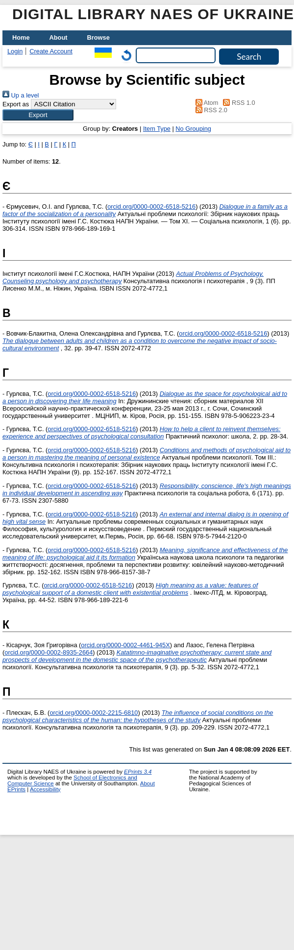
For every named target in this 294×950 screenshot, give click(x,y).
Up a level (20, 95)
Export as (15, 104)
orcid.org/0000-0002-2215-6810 (93, 712)
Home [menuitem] (21, 37)
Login (15, 51)
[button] (38, 115)
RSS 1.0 (237, 102)
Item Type (157, 128)
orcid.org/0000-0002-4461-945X (125, 645)
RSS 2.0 (209, 110)
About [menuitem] (58, 37)
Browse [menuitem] (98, 37)
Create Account (51, 51)
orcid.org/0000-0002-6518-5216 (151, 206)
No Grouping (193, 128)
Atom (205, 102)
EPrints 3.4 (137, 772)
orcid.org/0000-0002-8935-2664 (48, 652)
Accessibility (45, 789)
